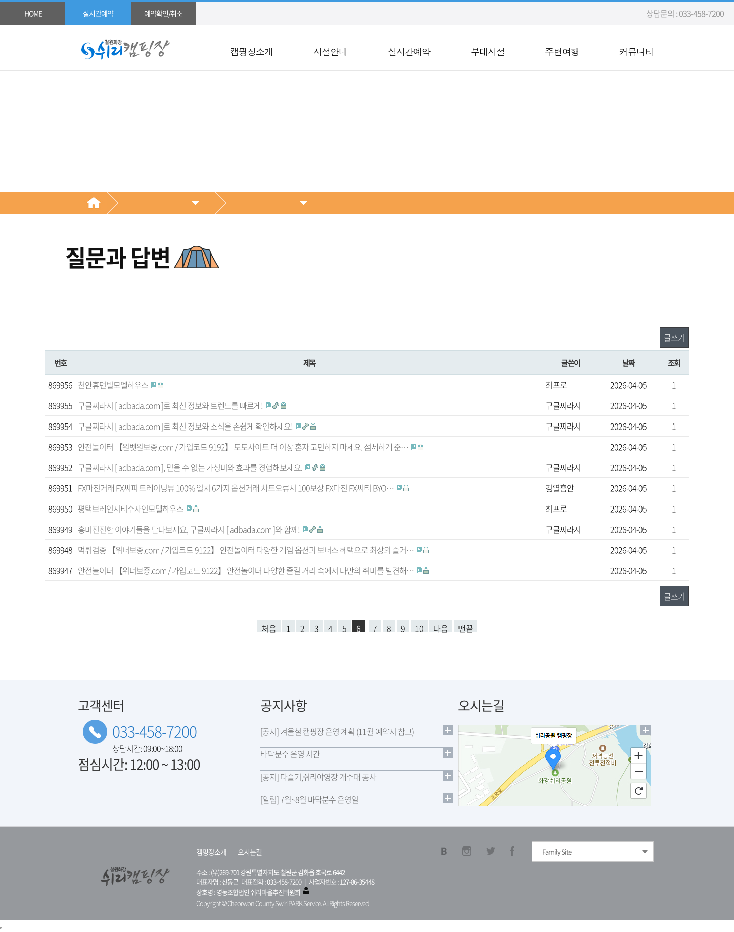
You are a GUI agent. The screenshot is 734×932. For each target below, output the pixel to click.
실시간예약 (409, 52)
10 (419, 627)
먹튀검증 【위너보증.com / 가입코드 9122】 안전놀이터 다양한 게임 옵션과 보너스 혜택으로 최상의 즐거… (246, 550)
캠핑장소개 (251, 52)
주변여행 (562, 52)
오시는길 (250, 851)
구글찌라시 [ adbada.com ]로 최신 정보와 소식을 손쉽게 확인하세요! (186, 426)
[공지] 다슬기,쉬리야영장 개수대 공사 (318, 777)
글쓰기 (674, 337)
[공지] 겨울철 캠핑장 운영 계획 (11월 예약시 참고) (337, 731)
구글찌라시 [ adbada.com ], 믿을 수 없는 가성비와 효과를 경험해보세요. (191, 467)
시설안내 (330, 52)
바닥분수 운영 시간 (290, 754)
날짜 (628, 362)
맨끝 (465, 627)
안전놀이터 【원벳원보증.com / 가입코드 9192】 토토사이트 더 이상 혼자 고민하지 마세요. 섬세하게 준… (244, 447)
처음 (269, 627)
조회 (674, 362)
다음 (440, 627)
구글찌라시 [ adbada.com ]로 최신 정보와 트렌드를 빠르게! (171, 405)
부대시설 (488, 52)
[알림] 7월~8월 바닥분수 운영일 (309, 799)
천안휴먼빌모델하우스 (114, 385)
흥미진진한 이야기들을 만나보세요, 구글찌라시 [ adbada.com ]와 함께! (189, 529)
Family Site (556, 851)
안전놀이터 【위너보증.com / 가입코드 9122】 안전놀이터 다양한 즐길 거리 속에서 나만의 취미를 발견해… (246, 570)
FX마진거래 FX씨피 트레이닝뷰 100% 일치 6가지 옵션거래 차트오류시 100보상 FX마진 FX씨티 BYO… (236, 488)
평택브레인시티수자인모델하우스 (131, 508)
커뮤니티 (636, 52)
